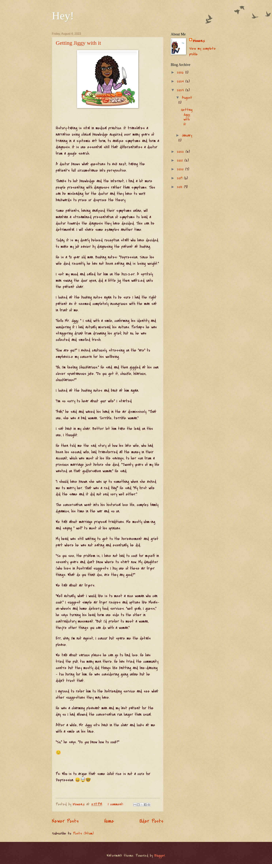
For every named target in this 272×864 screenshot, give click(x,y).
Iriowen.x (199, 40)
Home (109, 821)
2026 (181, 72)
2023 (181, 90)
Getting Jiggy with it (78, 43)
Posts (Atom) (83, 833)
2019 (180, 178)
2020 (181, 169)
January (187, 135)
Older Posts (151, 821)
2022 (181, 151)
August (187, 97)
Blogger (159, 855)
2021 (180, 160)
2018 (180, 187)
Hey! (63, 16)
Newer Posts (65, 821)
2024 (181, 81)
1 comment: (116, 804)
